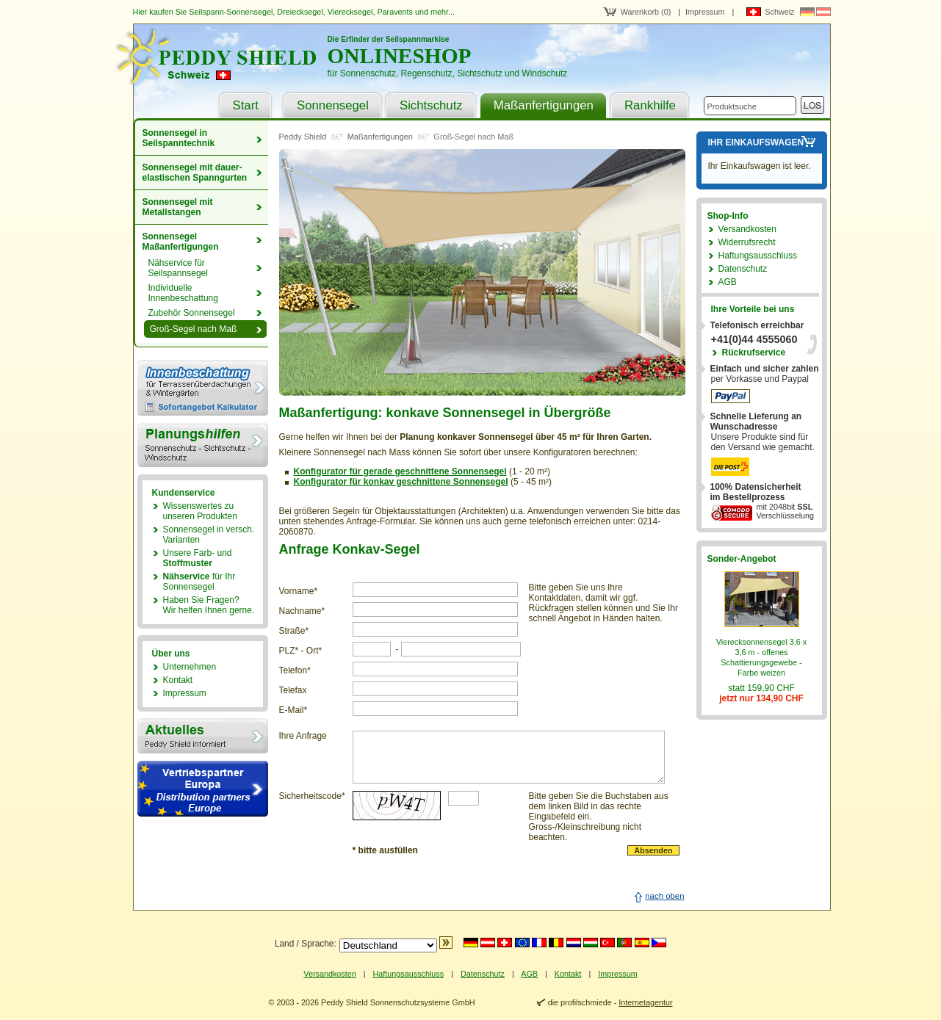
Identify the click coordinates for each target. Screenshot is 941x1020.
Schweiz (779, 11)
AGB (727, 282)
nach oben (664, 895)
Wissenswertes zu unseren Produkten (200, 511)
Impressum (704, 11)
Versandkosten (747, 229)
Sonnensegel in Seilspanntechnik (179, 138)
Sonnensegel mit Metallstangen (178, 207)
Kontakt (178, 680)
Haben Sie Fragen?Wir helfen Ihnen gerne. (209, 605)
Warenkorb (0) (646, 11)
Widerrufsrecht (747, 242)
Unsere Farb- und (197, 558)
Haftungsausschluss (757, 255)
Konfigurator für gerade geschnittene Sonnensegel (400, 471)
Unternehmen (190, 667)
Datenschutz (743, 269)
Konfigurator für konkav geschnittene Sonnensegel (401, 482)
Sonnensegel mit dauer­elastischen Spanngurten (195, 172)
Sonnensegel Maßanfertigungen (181, 241)
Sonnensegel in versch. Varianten (209, 534)
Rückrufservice (754, 352)
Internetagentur (645, 1002)
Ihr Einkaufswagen (756, 142)
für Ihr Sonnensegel (199, 581)
